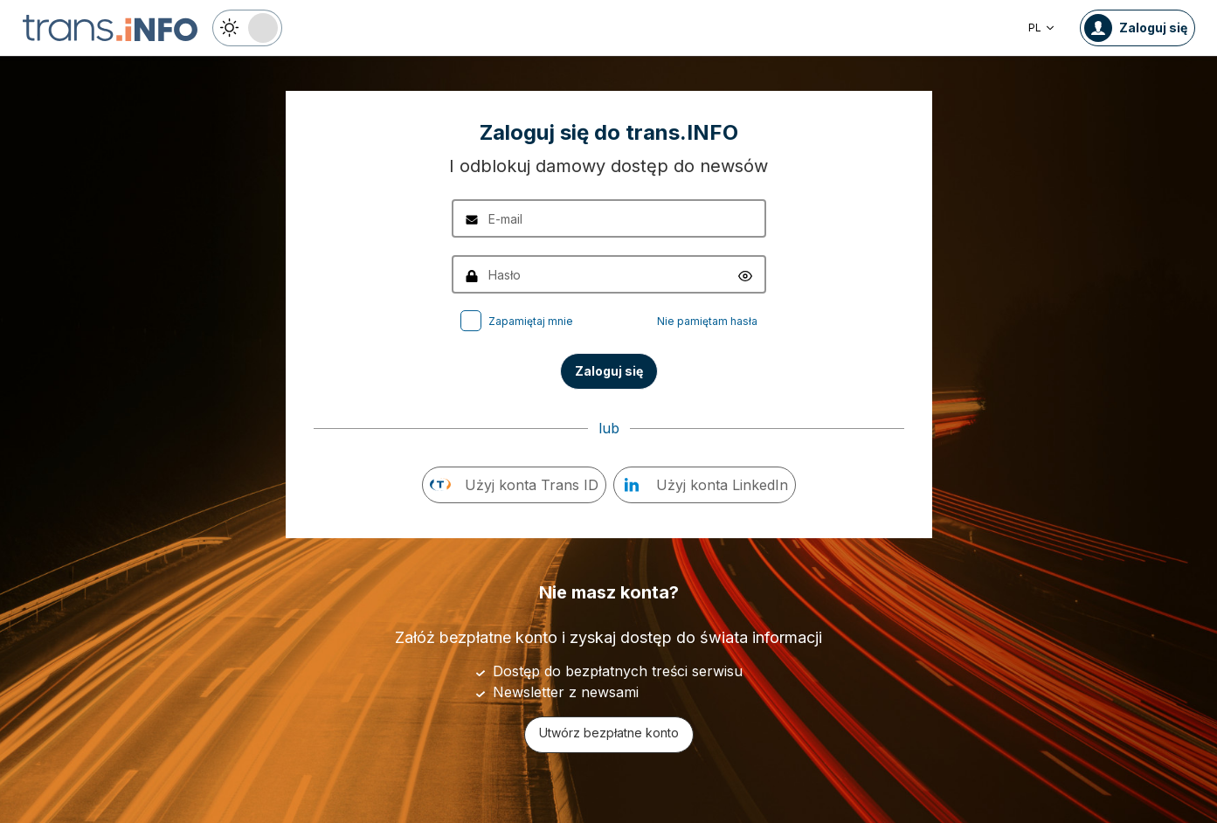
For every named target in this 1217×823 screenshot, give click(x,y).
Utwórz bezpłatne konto (609, 732)
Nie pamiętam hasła (707, 321)
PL (1041, 27)
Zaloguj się (609, 370)
